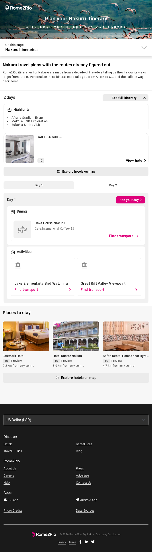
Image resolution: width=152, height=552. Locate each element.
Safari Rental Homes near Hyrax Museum (125, 358)
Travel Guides (13, 451)
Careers (9, 475)
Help (7, 482)
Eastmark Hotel (13, 356)
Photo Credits (13, 510)
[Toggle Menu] (76, 47)
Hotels (8, 444)
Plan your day (130, 200)
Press (80, 468)
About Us (10, 468)
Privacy (62, 542)
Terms (72, 542)
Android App (86, 500)
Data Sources (85, 510)
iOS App (11, 500)
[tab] (39, 185)
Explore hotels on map (76, 378)
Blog (79, 451)
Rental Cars (84, 444)
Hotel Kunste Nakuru (67, 356)
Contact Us (83, 482)
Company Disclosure (108, 534)
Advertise (82, 475)
